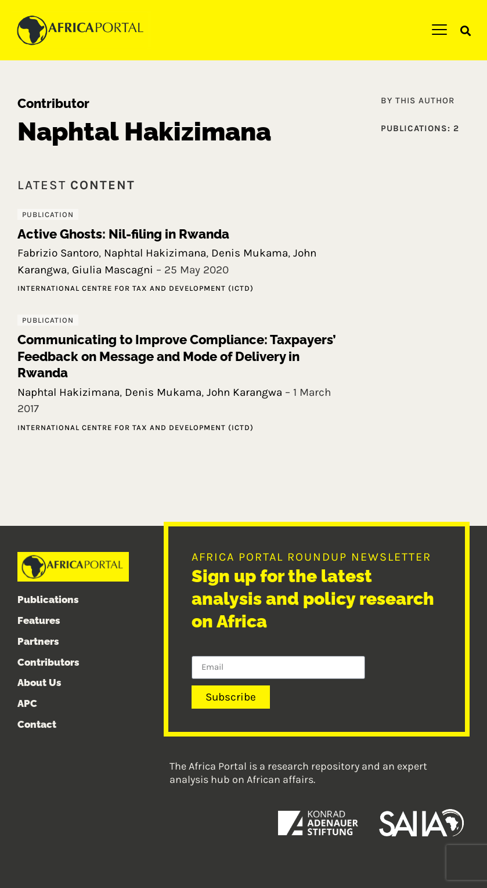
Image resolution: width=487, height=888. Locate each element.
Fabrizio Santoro (58, 253)
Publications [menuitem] (48, 599)
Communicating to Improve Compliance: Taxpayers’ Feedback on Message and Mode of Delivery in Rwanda (176, 356)
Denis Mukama (249, 253)
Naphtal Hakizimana (155, 253)
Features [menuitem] (38, 620)
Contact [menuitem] (36, 724)
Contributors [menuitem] (48, 662)
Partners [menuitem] (38, 641)
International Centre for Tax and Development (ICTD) (135, 288)
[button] (465, 30)
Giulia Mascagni (112, 269)
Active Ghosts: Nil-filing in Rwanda (123, 233)
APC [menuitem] (27, 703)
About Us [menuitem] (39, 682)
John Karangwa (244, 392)
